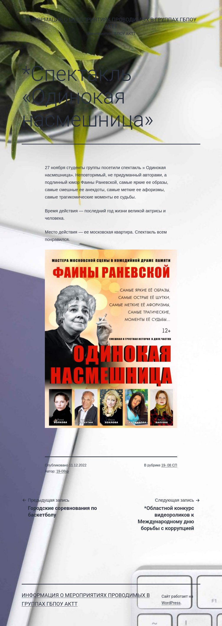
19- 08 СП (169, 465)
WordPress (171, 602)
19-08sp (62, 471)
